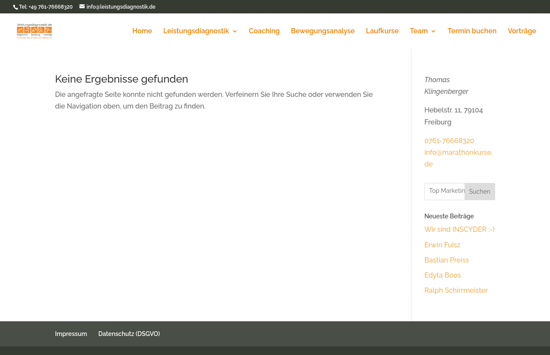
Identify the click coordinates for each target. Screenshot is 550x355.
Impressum (71, 333)
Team (419, 31)
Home (142, 31)
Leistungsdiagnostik (196, 31)
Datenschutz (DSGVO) (129, 333)
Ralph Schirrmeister (456, 290)
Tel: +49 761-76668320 (46, 7)
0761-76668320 (449, 141)
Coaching (264, 31)
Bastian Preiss (446, 260)
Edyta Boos (442, 275)
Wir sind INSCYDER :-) (459, 229)
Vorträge (522, 31)
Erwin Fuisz (442, 245)
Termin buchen (472, 31)
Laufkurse (382, 31)
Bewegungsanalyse (323, 31)
